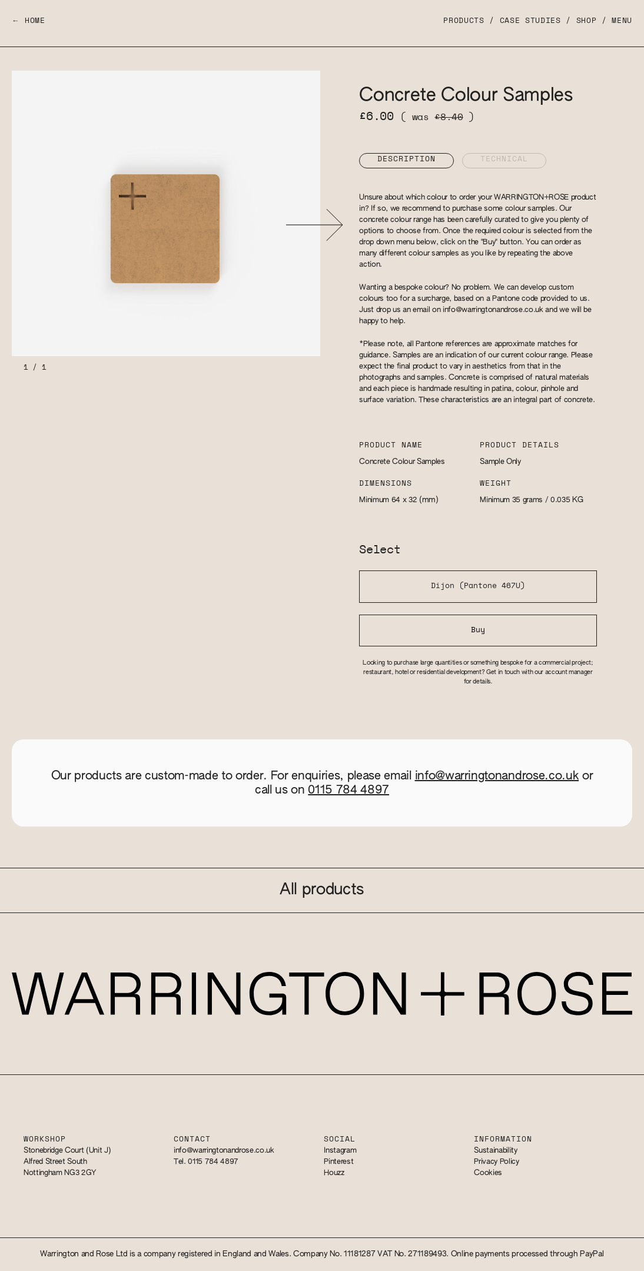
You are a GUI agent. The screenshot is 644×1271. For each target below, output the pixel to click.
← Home (28, 21)
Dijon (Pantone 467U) (478, 586)
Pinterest (338, 1162)
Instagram (340, 1150)
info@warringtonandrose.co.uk (493, 310)
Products (463, 21)
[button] (314, 224)
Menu (622, 21)
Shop (586, 21)
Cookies (488, 1173)
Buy (478, 630)
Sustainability (495, 1150)
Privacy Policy (496, 1162)
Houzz (334, 1173)
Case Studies (530, 21)
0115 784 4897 (348, 790)
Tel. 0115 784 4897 (206, 1162)
